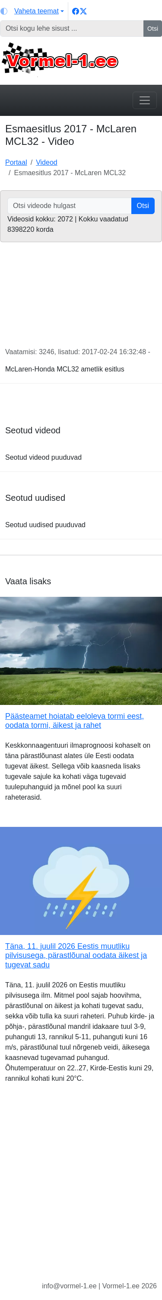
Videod (46, 162)
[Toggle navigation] (145, 100)
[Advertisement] (81, 1189)
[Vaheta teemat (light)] (32, 11)
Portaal (16, 162)
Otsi (152, 28)
